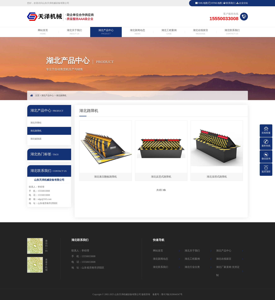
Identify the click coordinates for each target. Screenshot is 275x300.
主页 (37, 95)
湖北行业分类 (192, 267)
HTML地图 (216, 3)
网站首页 (43, 32)
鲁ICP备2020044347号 (171, 294)
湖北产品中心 (106, 32)
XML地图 (203, 3)
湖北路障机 (61, 95)
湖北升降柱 (35, 123)
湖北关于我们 (74, 32)
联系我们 (230, 3)
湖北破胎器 (35, 139)
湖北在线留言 (200, 32)
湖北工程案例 (169, 32)
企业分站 (243, 3)
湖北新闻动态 (137, 32)
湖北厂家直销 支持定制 (228, 271)
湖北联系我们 (232, 32)
